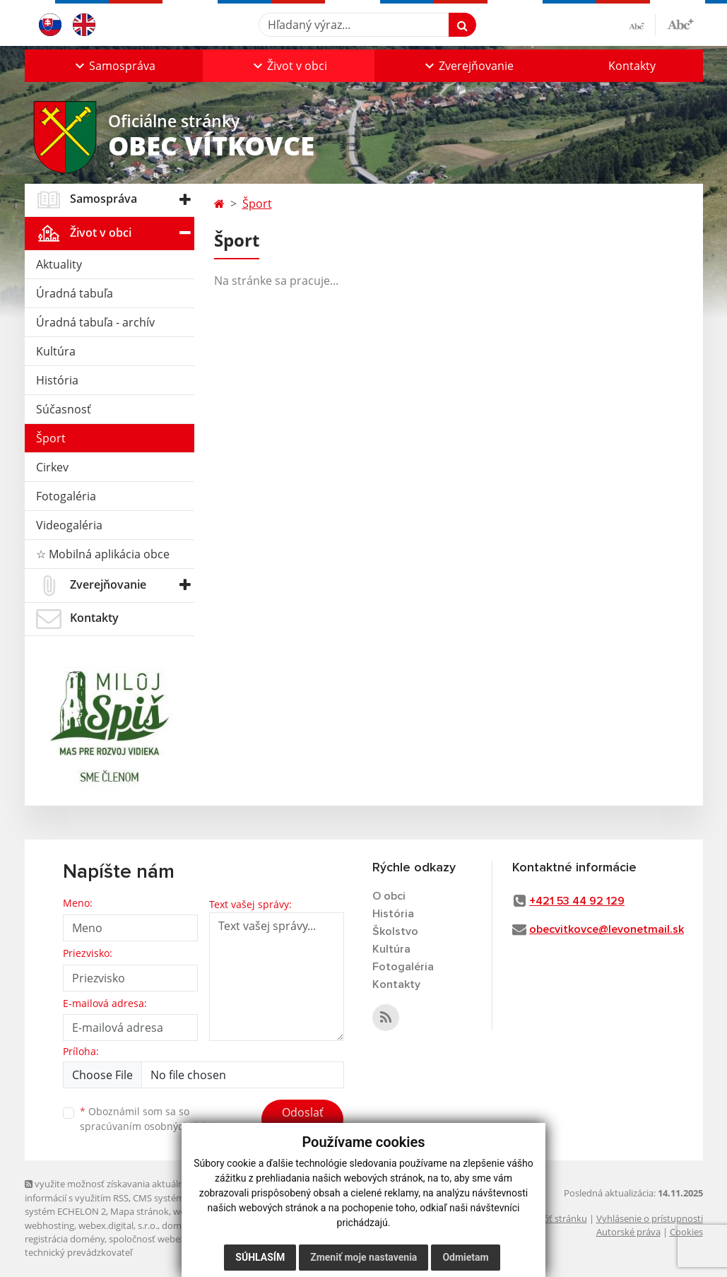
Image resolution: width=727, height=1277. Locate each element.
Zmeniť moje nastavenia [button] (363, 1257)
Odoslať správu (303, 1121)
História (57, 380)
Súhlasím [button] (260, 1257)
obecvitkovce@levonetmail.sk (606, 929)
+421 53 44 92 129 (577, 901)
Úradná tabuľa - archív (95, 322)
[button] (114, 65)
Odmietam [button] (465, 1257)
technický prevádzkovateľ (78, 1252)
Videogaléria (69, 525)
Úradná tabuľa (74, 293)
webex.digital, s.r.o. (118, 1225)
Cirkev (52, 467)
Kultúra (56, 351)
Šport (51, 438)
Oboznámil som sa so (152, 1119)
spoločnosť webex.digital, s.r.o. (173, 1238)
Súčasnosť (63, 409)
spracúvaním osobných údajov (152, 1126)
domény (179, 1225)
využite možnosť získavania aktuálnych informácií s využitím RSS (112, 1190)
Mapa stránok (139, 1211)
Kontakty (632, 65)
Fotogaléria (66, 496)
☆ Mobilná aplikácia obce (103, 554)
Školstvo (395, 931)
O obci (389, 896)
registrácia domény (65, 1238)
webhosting (49, 1225)
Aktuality (59, 264)
